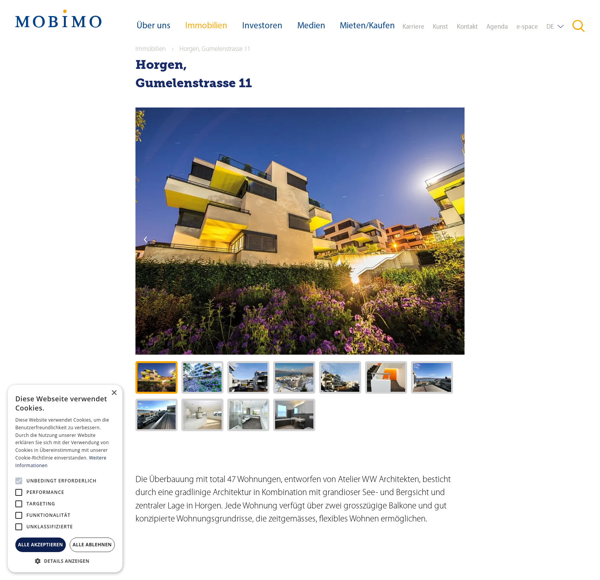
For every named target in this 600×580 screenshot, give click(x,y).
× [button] (114, 393)
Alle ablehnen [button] (92, 544)
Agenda (497, 27)
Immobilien (206, 26)
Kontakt (467, 27)
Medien (311, 26)
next (454, 239)
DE (550, 27)
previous (145, 239)
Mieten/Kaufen (367, 26)
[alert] (65, 478)
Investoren (262, 26)
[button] (65, 561)
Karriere (413, 27)
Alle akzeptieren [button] (40, 544)
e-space (527, 27)
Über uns (153, 26)
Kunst (440, 27)
